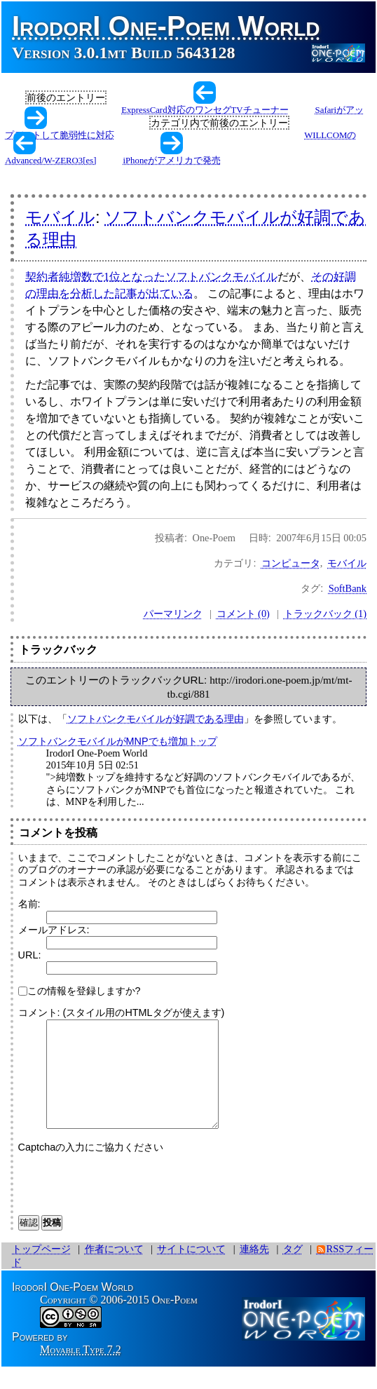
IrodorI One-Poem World (166, 26)
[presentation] (124, 1201)
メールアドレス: (54, 929)
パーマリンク (173, 613)
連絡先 (254, 1269)
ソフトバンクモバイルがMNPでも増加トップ (117, 741)
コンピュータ (290, 563)
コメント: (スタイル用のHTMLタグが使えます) (121, 1012)
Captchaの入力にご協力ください (91, 1168)
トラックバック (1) (325, 613)
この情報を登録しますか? (79, 990)
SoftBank (347, 588)
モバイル (60, 217)
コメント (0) (243, 613)
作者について (114, 1269)
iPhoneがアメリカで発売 (172, 160)
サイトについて (191, 1269)
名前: (29, 903)
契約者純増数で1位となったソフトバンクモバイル (151, 277)
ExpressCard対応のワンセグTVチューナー (204, 110)
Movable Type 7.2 (80, 1370)
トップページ (41, 1269)
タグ (293, 1269)
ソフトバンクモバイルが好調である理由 (155, 718)
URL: (29, 955)
